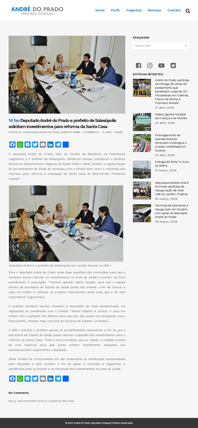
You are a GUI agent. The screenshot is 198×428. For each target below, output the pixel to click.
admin (76, 132)
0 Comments (91, 132)
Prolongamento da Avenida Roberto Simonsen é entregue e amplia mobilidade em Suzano (171, 142)
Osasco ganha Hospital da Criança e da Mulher (171, 116)
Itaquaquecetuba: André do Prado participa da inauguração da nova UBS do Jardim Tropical (171, 188)
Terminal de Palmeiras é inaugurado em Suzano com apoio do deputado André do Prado (171, 211)
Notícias (54, 132)
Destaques (40, 132)
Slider (64, 132)
